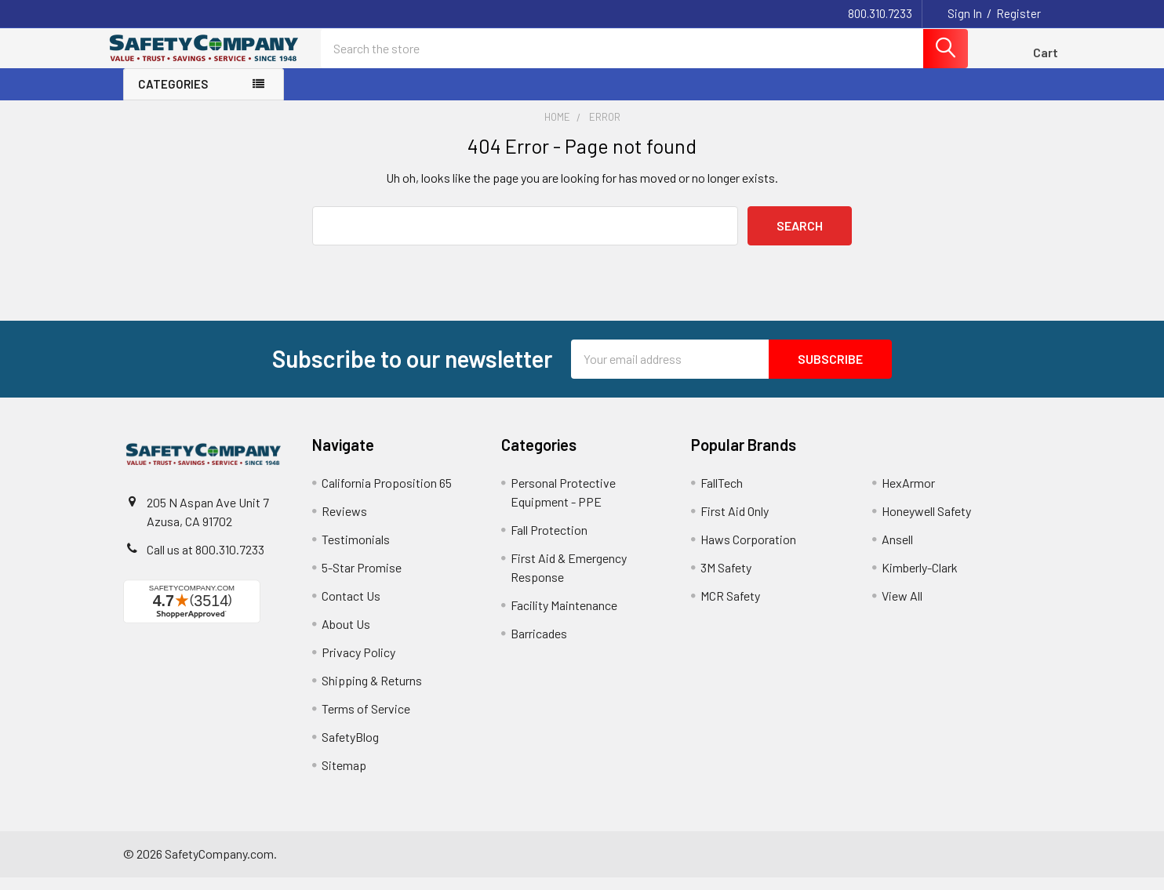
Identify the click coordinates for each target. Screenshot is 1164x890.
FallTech (721, 495)
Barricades (539, 645)
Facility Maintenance (564, 617)
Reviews (344, 523)
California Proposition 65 (387, 495)
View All (902, 608)
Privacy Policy (358, 664)
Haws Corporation (748, 551)
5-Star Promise (362, 579)
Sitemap (344, 777)
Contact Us (351, 608)
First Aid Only (734, 523)
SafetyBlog (350, 749)
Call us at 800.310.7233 (205, 561)
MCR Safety (730, 608)
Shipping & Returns (372, 692)
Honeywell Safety (926, 523)
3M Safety (725, 579)
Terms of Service (366, 721)
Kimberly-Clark (920, 579)
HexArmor (908, 495)
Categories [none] (173, 97)
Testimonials (356, 551)
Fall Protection (549, 542)
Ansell (897, 551)
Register (1018, 13)
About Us (346, 636)
